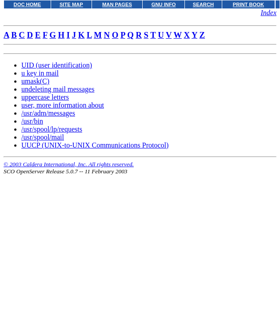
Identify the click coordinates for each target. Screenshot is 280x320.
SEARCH (203, 4)
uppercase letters (45, 97)
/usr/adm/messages (48, 113)
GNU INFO (164, 4)
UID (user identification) (56, 65)
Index (268, 12)
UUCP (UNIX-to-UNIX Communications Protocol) (94, 145)
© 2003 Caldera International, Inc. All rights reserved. (69, 164)
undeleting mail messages (57, 89)
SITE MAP (71, 4)
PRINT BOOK (248, 4)
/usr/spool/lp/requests (51, 129)
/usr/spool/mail (42, 137)
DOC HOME (27, 4)
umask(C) (35, 81)
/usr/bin (32, 121)
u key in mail (40, 73)
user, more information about (62, 105)
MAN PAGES (117, 4)
